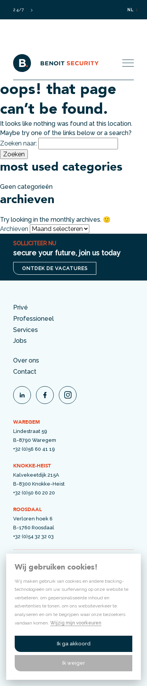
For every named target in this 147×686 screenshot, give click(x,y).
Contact (24, 371)
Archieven (14, 229)
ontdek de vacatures (54, 268)
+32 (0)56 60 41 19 (34, 449)
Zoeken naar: (18, 143)
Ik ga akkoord (74, 644)
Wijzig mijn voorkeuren (75, 623)
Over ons (26, 360)
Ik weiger (73, 663)
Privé (20, 307)
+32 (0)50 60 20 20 (34, 493)
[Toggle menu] (128, 63)
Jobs (20, 340)
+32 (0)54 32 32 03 (33, 536)
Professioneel (33, 318)
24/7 (22, 10)
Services (25, 330)
